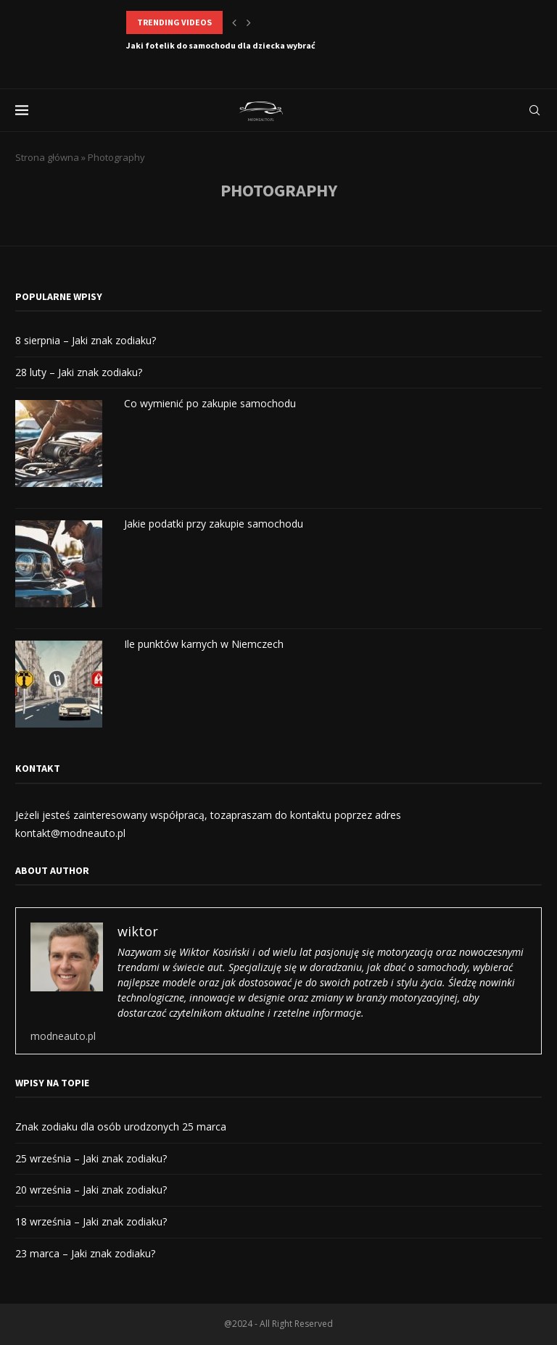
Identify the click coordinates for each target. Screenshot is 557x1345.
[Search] (534, 110)
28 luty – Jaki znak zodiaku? (78, 372)
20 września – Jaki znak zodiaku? (91, 1189)
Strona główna (47, 157)
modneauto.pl (63, 1036)
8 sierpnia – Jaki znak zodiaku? (85, 340)
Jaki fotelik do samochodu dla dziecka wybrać (220, 45)
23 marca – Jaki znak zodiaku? (85, 1253)
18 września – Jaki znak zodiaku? (91, 1221)
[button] (234, 22)
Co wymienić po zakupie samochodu (210, 403)
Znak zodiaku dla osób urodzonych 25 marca (120, 1126)
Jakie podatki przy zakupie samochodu (213, 523)
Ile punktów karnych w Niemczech (204, 644)
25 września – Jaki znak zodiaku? (91, 1158)
